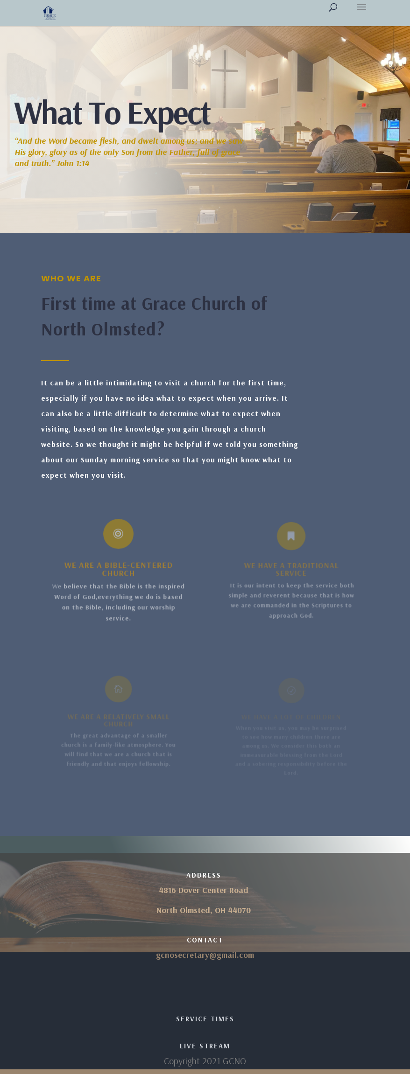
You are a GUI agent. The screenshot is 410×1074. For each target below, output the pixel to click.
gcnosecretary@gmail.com (205, 954)
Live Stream (205, 1045)
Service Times (205, 1018)
